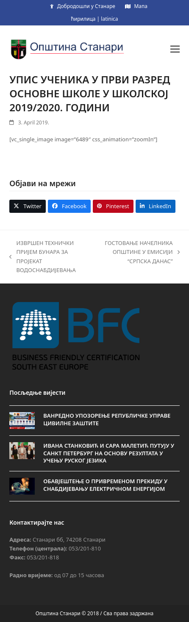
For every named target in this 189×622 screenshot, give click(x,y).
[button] (175, 48)
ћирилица (83, 18)
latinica (109, 18)
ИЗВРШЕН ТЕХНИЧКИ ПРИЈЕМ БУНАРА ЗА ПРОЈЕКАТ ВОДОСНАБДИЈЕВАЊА (42, 256)
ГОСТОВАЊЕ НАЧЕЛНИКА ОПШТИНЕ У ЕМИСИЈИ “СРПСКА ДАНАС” (141, 252)
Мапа (140, 6)
